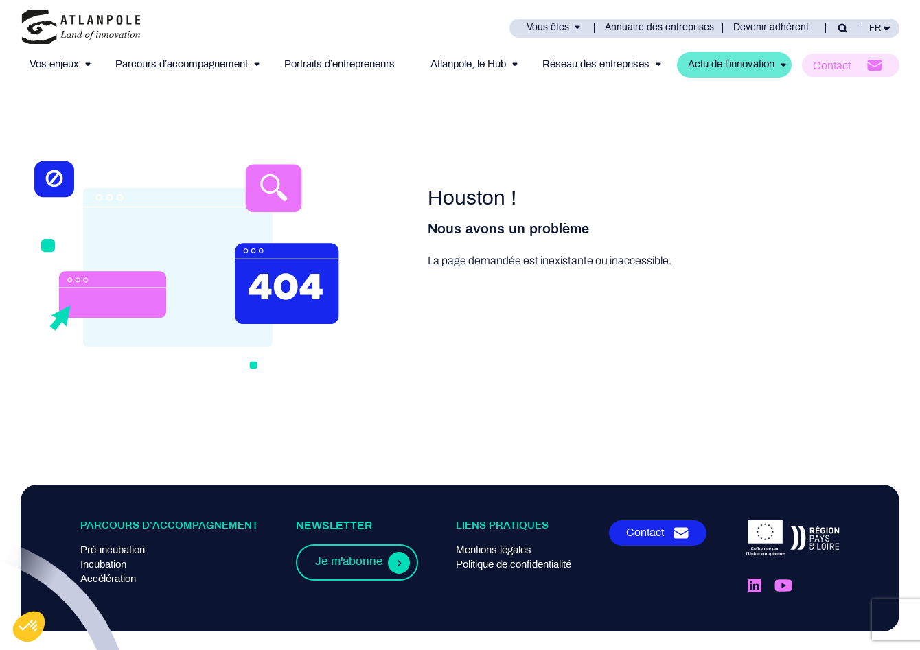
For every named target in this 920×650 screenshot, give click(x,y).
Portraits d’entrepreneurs (339, 64)
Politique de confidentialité (513, 565)
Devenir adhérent (771, 27)
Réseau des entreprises (595, 64)
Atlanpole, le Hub (468, 64)
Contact (832, 66)
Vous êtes (548, 27)
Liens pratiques (502, 526)
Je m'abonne (348, 562)
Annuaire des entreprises (659, 27)
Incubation (103, 565)
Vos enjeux (54, 64)
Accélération (108, 579)
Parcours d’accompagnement (181, 64)
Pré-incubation (112, 550)
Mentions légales (493, 550)
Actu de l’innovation (731, 64)
